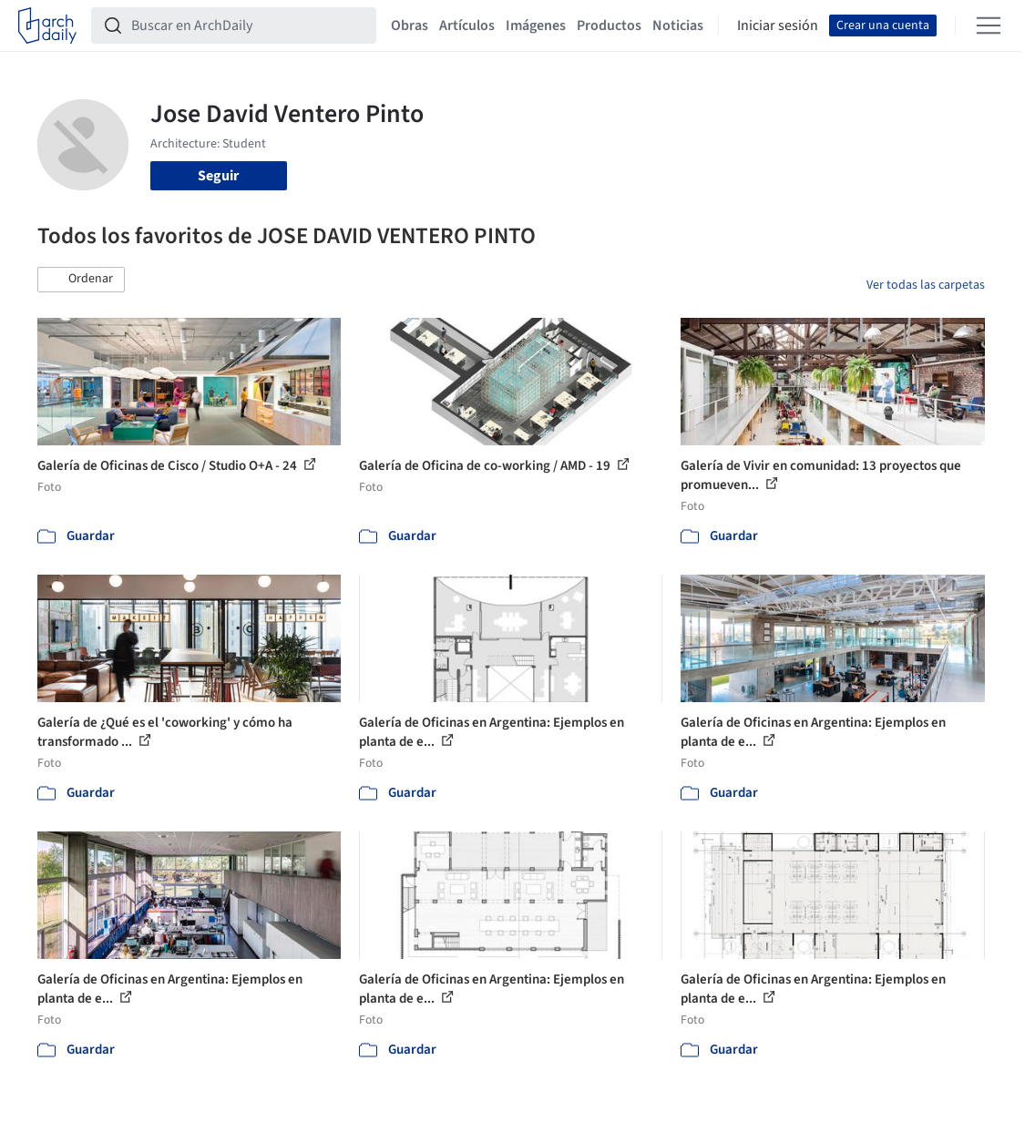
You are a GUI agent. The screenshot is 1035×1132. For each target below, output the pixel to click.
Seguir (218, 176)
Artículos (467, 25)
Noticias (677, 25)
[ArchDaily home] (47, 25)
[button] (81, 279)
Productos (609, 25)
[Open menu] (988, 25)
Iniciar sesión (777, 25)
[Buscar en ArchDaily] (248, 25)
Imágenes (536, 25)
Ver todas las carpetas (925, 285)
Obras (409, 25)
